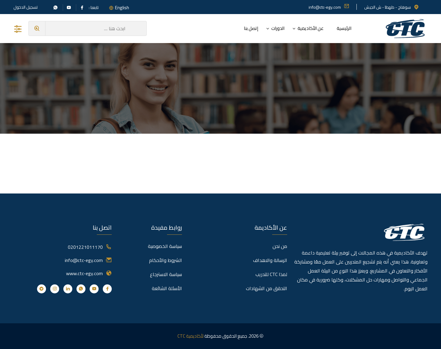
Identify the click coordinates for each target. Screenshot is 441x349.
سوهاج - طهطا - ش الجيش (391, 7)
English (122, 7)
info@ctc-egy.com (329, 7)
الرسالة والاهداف (270, 260)
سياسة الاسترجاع (166, 274)
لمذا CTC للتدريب (271, 274)
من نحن (279, 246)
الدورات (277, 28)
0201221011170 (85, 247)
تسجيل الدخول (25, 7)
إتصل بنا (251, 28)
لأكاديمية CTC (190, 336)
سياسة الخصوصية (165, 246)
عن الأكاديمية (311, 28)
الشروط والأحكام (165, 260)
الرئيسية (344, 28)
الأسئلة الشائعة (167, 288)
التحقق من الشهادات (266, 288)
